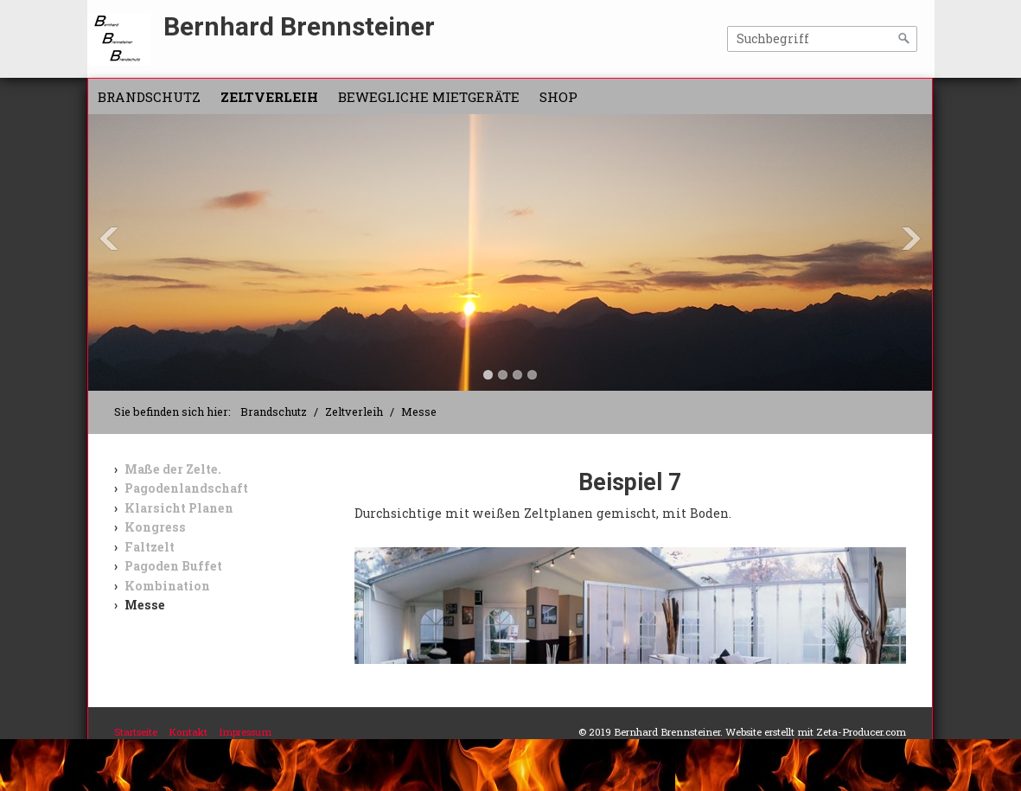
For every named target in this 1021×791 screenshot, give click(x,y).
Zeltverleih (269, 96)
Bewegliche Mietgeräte (429, 96)
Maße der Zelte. (172, 469)
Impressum (245, 731)
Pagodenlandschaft (186, 488)
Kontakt (188, 731)
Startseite (135, 731)
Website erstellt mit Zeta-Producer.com (815, 731)
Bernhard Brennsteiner (299, 26)
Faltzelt (149, 547)
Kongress (155, 527)
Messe (144, 604)
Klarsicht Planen (178, 508)
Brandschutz (149, 96)
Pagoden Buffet (173, 566)
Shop (558, 96)
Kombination (167, 585)
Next (911, 238)
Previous (109, 238)
